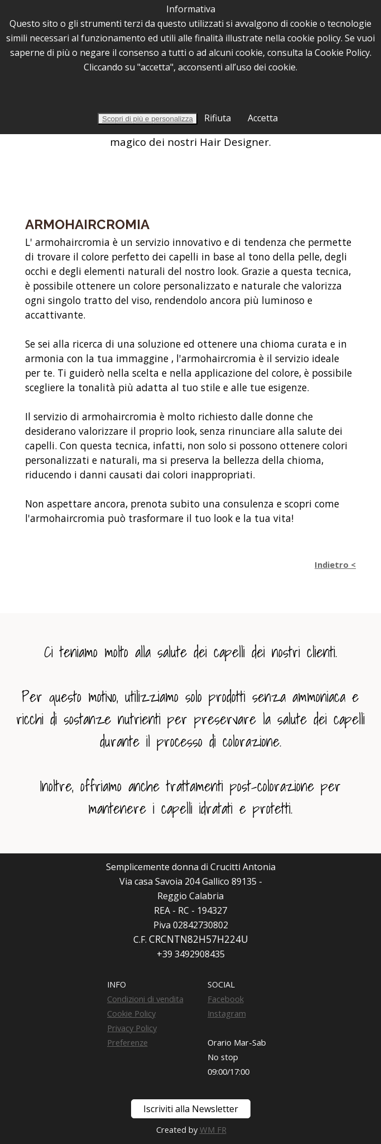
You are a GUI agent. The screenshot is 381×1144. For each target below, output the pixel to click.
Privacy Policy (132, 1027)
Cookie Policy (131, 1013)
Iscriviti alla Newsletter (190, 1109)
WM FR (213, 1129)
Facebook (226, 998)
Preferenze (127, 1042)
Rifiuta (216, 118)
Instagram (227, 1013)
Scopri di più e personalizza (147, 119)
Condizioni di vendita (145, 998)
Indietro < (335, 564)
